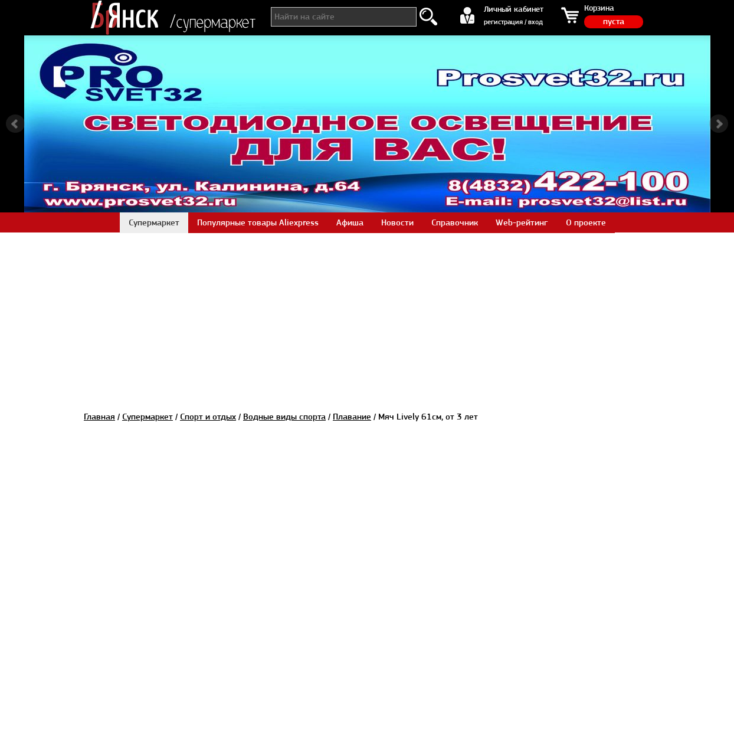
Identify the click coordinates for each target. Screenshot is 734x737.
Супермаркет (147, 416)
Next (718, 123)
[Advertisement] (367, 315)
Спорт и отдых (208, 416)
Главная (99, 416)
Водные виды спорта (284, 416)
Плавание (352, 416)
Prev (15, 123)
